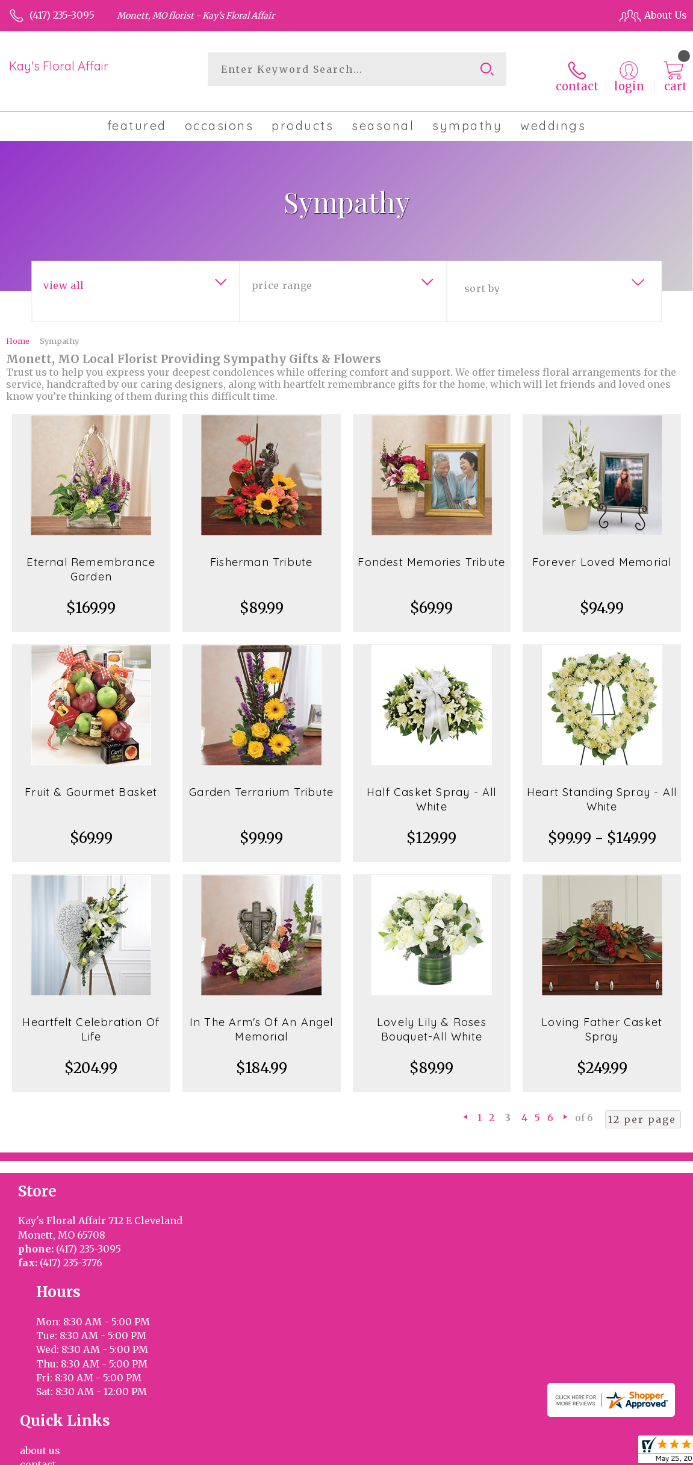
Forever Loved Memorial (601, 551)
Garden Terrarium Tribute (261, 781)
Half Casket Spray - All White (432, 788)
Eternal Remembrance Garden (90, 558)
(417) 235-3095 (62, 15)
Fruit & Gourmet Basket (91, 781)
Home (18, 330)
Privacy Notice (473, 1452)
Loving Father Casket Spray (601, 1018)
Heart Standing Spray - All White (602, 788)
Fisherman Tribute (261, 551)
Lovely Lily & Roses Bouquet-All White (431, 1018)
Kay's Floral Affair (58, 65)
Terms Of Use (399, 1452)
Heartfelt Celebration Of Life (91, 1018)
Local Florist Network (563, 1452)
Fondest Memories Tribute (431, 551)
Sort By (482, 278)
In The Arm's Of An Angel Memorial (262, 1018)
